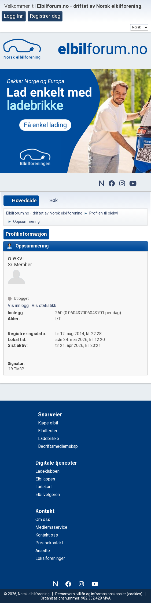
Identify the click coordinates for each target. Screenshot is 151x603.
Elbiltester (47, 430)
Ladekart (43, 486)
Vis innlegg (18, 305)
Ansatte (42, 550)
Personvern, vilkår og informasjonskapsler (90, 594)
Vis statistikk (44, 305)
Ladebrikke (48, 438)
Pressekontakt (49, 542)
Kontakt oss (46, 535)
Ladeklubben (47, 471)
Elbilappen (45, 479)
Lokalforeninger (50, 558)
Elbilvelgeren (47, 494)
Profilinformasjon (26, 234)
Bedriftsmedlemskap (58, 446)
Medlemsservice (51, 527)
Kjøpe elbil (48, 423)
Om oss (42, 519)
